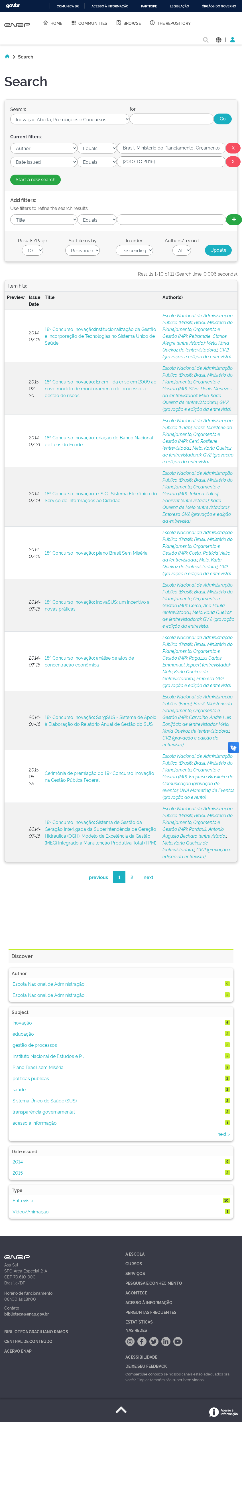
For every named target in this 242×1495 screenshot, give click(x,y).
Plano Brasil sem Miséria (38, 1067)
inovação (22, 1022)
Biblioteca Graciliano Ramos (36, 1331)
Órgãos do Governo (219, 6)
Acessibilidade (141, 1356)
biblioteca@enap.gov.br (26, 1313)
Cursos (133, 1263)
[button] (218, 39)
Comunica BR (68, 6)
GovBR (13, 6)
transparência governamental (44, 1111)
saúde (19, 1089)
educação (23, 1034)
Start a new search (35, 179)
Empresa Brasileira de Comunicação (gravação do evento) (197, 783)
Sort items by (83, 240)
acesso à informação (35, 1123)
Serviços (135, 1273)
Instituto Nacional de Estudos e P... (48, 1056)
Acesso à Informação (148, 1302)
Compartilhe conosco (144, 1373)
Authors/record (182, 240)
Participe (149, 6)
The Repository (170, 23)
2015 (18, 1172)
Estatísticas (139, 1321)
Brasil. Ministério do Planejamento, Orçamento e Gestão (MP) (197, 329)
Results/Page (32, 240)
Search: (18, 109)
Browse (128, 23)
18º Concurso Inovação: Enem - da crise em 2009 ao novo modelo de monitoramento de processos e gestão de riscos (100, 388)
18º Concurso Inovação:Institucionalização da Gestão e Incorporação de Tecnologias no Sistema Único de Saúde (100, 336)
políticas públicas (31, 1078)
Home (52, 23)
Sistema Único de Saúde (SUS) (45, 1100)
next (148, 877)
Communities (89, 23)
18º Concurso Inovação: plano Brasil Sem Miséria (96, 552)
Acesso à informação (109, 6)
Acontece (136, 1292)
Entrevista (23, 1200)
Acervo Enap (18, 1350)
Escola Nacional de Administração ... (50, 984)
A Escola (135, 1253)
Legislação (179, 6)
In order (134, 240)
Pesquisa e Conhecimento (153, 1283)
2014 (18, 1161)
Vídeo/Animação (31, 1211)
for (133, 109)
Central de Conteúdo (28, 1341)
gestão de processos (35, 1045)
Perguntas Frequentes (150, 1312)
